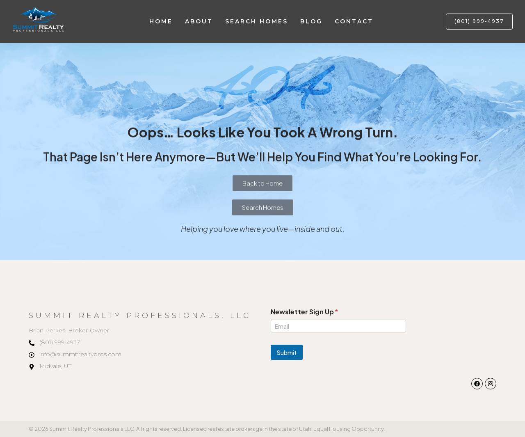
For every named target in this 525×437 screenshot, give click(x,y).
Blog (311, 21)
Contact (354, 21)
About (199, 21)
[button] (479, 22)
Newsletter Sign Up (304, 312)
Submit (287, 352)
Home (161, 21)
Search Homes (256, 21)
